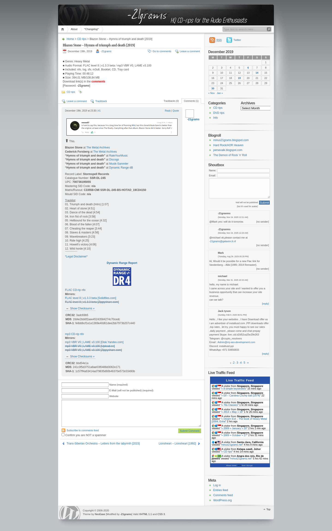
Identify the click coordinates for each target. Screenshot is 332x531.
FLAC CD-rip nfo (75, 290)
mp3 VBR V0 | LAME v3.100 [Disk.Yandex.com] (94, 342)
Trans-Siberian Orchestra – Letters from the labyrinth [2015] (103, 443)
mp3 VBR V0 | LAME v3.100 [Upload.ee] (90, 346)
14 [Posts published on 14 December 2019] (257, 72)
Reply (168, 110)
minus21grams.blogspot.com (231, 140)
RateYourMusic (118, 155)
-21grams (106, 51)
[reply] (265, 303)
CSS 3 (161, 514)
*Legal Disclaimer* (76, 256)
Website (114, 396)
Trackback (101, 101)
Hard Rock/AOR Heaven (228, 145)
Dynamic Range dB (121, 167)
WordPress (69, 512)
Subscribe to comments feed (83, 430)
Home (63, 29)
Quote (176, 110)
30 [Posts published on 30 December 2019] (212, 88)
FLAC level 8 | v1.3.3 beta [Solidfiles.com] (90, 298)
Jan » (220, 93)
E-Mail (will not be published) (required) (131, 390)
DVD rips (218, 113)
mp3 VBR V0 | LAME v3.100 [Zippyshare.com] (93, 350)
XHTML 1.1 (145, 514)
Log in (217, 485)
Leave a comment (190, 51)
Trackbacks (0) (171, 101)
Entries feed (220, 490)
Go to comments (162, 51)
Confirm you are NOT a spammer (84, 435)
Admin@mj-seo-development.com (236, 342)
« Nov (211, 93)
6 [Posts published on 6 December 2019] (248, 67)
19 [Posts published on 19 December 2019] (239, 78)
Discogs (114, 159)
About (74, 29)
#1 (99, 110)
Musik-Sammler (118, 163)
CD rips (81, 39)
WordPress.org (222, 500)
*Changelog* (91, 29)
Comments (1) (191, 101)
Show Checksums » (82, 308)
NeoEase (100, 514)
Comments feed (223, 495)
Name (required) (118, 384)
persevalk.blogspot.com (227, 150)
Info (215, 117)
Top (268, 509)
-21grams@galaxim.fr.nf (222, 241)
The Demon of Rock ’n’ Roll (230, 155)
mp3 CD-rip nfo (74, 334)
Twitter (237, 40)
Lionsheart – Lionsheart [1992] (177, 443)
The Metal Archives (98, 147)
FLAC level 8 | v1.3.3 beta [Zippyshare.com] (92, 302)
